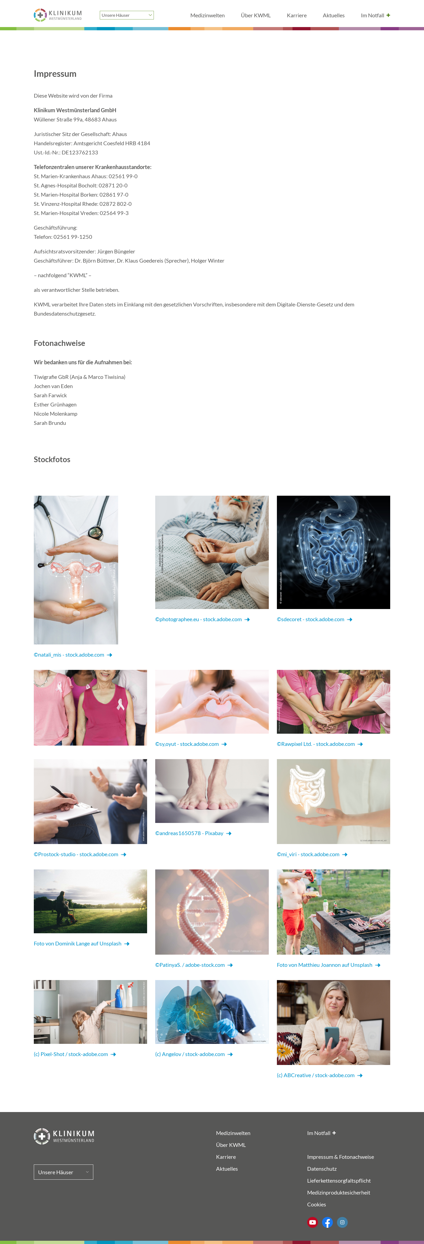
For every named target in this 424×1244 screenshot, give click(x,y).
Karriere (297, 15)
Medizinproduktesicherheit (338, 1192)
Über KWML (256, 15)
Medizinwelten (207, 15)
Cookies (316, 1204)
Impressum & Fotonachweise (340, 1156)
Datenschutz (322, 1168)
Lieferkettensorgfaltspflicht (339, 1180)
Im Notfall (372, 15)
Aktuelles (334, 15)
